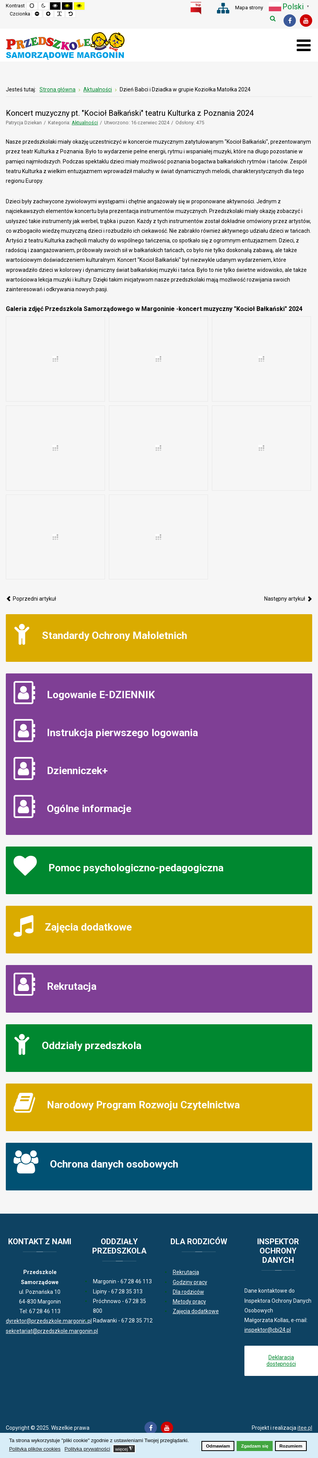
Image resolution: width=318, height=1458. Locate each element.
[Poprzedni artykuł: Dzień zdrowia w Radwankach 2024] (31, 599)
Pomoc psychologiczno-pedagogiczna (135, 868)
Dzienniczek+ (77, 770)
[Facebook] (290, 20)
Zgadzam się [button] (254, 1445)
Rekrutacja (71, 986)
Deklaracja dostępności (281, 1360)
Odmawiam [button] (218, 1445)
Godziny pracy (190, 1282)
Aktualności (85, 122)
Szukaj (273, 18)
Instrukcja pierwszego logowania (122, 732)
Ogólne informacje (89, 808)
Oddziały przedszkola (91, 1045)
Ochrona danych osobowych (114, 1164)
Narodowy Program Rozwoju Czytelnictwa (143, 1105)
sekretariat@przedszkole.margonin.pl (52, 1331)
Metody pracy (189, 1301)
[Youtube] (306, 20)
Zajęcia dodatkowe (88, 927)
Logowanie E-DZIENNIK (101, 695)
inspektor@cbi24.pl (267, 1330)
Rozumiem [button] (290, 1445)
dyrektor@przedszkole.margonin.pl (49, 1321)
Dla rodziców (188, 1292)
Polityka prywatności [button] (87, 1449)
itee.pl (304, 1428)
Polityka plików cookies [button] (34, 1449)
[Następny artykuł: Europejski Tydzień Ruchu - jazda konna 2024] (288, 599)
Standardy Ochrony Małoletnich (114, 635)
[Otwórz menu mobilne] (303, 45)
